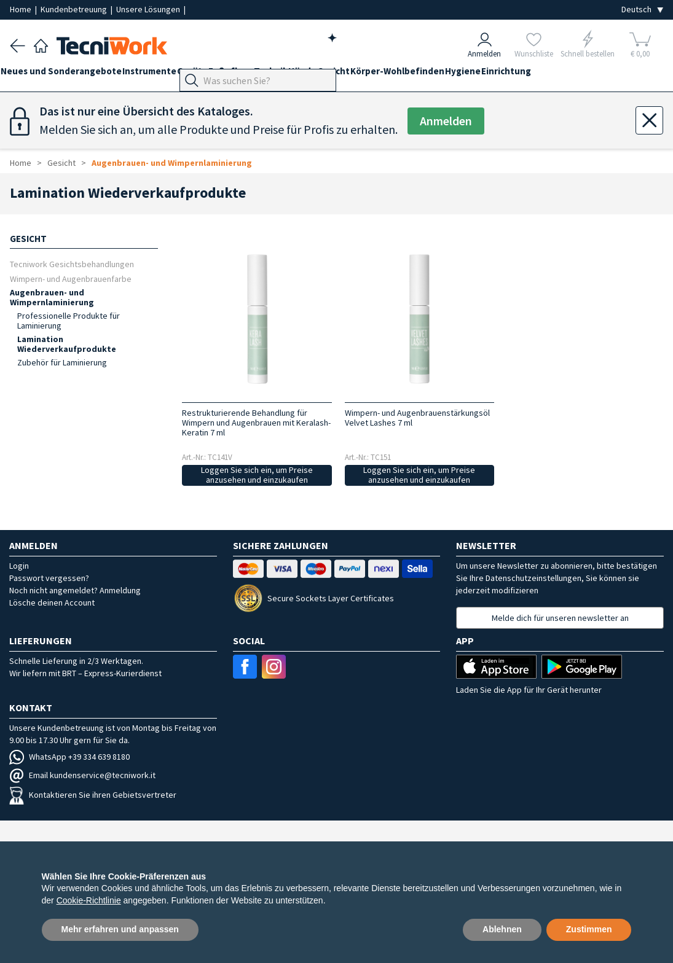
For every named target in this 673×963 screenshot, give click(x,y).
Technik (317, 74)
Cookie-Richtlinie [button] (89, 900)
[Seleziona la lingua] (642, 9)
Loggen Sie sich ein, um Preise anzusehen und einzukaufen (257, 475)
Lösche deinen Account (52, 602)
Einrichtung (599, 74)
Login (19, 565)
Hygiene (546, 74)
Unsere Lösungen (149, 9)
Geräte (220, 74)
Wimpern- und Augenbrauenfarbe (71, 278)
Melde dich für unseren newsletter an (560, 617)
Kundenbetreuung (75, 9)
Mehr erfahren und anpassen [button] (120, 929)
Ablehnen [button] (502, 929)
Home (21, 9)
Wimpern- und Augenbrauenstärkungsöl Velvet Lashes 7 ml (417, 417)
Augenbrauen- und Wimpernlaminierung (172, 162)
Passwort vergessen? (49, 577)
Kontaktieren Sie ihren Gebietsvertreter (92, 794)
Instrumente (168, 74)
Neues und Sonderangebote (70, 74)
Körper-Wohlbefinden (472, 74)
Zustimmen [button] (589, 929)
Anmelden (446, 121)
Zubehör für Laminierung (62, 362)
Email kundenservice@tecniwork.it (82, 775)
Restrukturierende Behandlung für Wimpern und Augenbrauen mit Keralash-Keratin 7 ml (256, 422)
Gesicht (398, 74)
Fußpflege (268, 74)
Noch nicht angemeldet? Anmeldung (75, 590)
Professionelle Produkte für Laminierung (68, 320)
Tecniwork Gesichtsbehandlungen (72, 264)
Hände (358, 74)
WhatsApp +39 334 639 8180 (69, 756)
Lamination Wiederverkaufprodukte (66, 344)
